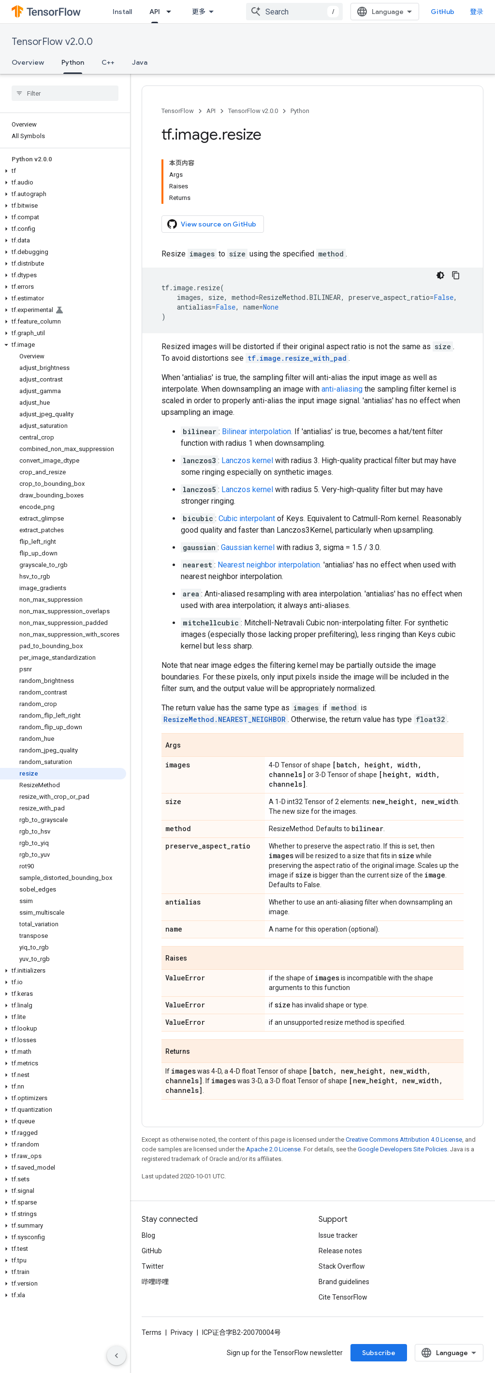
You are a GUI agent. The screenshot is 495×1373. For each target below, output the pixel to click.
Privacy (182, 1332)
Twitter (153, 1266)
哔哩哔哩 (155, 1282)
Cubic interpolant (246, 518)
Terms (151, 1332)
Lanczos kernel (247, 460)
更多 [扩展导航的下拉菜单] (198, 11)
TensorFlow (177, 110)
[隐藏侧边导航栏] (116, 1355)
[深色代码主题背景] (440, 275)
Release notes (340, 1251)
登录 (476, 11)
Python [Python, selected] (72, 62)
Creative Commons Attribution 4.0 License (404, 1139)
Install (122, 11)
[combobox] (294, 11)
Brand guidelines (344, 1282)
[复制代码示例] (456, 275)
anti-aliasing (342, 389)
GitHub (442, 11)
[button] (63, 171)
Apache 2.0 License (273, 1149)
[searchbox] (65, 93)
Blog (148, 1235)
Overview (28, 62)
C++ (108, 62)
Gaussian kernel (248, 547)
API (211, 110)
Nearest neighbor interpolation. (269, 564)
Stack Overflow (342, 1266)
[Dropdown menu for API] (171, 11)
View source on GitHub (211, 224)
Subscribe (378, 1352)
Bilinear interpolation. (257, 431)
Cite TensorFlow (343, 1297)
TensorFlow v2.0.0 (52, 42)
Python (300, 110)
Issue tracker (338, 1235)
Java (139, 62)
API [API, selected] (154, 11)
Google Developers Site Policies (402, 1149)
